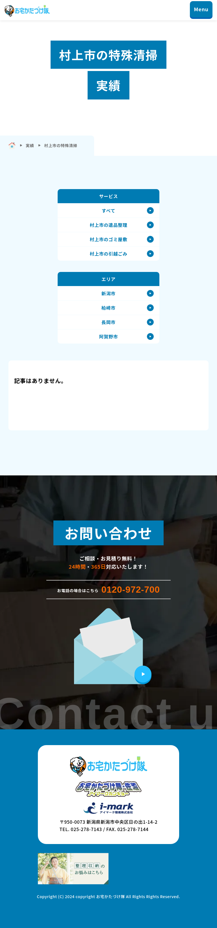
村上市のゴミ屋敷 (108, 239)
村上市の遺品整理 (108, 225)
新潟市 (108, 293)
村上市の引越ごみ (108, 253)
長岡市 (108, 322)
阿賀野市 (108, 336)
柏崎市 (108, 307)
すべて (108, 210)
